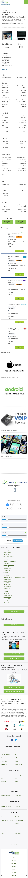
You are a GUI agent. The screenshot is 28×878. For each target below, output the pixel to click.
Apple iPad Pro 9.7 (8, 570)
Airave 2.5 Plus (7, 566)
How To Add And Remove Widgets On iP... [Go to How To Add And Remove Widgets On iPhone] (9, 377)
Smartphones (4, 817)
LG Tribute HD (7, 591)
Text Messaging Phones (19, 822)
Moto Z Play (6, 602)
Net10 (16, 761)
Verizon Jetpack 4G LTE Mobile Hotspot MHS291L (15, 577)
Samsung (3, 785)
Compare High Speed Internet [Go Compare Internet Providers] (14, 691)
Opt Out (14, 875)
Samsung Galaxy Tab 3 (9, 565)
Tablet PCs (18, 795)
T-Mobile (17, 757)
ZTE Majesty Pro (7, 586)
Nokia (16, 781)
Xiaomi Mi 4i (6, 582)
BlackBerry (18, 775)
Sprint (2, 757)
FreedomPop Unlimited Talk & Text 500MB (14, 305)
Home (14, 857)
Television (17, 806)
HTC (2, 778)
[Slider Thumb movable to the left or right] (7, 520)
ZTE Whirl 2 (6, 590)
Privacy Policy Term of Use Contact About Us (14, 865)
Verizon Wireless (5, 754)
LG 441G (6, 573)
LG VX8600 (6, 600)
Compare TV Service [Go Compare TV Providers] (14, 687)
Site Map (14, 872)
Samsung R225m (7, 568)
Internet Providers (6, 806)
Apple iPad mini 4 (7, 597)
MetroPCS (4, 764)
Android (3, 833)
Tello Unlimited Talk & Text (13, 257)
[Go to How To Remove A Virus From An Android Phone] (14, 392)
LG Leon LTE (6, 558)
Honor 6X (6, 559)
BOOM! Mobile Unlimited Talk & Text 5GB (13, 330)
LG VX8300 (6, 563)
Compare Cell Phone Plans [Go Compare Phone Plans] (14, 654)
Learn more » (5, 69)
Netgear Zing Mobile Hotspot (10, 561)
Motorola (3, 781)
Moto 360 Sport (7, 593)
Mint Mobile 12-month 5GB (13, 233)
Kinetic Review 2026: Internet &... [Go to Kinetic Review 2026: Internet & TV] (8, 470)
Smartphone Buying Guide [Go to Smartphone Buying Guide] (6, 456)
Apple (2, 775)
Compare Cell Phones (5, 4)
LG (16, 778)
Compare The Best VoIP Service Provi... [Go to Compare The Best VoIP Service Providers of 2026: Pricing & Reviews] (9, 430)
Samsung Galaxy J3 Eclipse (10, 598)
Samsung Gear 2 (7, 581)
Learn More (13, 611)
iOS (2, 837)
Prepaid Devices (19, 817)
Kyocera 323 (6, 550)
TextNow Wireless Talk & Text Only (14, 281)
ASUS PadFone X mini (9, 556)
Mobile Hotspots (5, 795)
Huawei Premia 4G (8, 595)
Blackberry (18, 833)
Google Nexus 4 (7, 552)
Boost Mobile (18, 764)
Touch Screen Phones (7, 820)
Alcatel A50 (6, 554)
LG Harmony (6, 575)
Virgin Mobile (4, 761)
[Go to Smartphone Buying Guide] (14, 444)
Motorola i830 (7, 584)
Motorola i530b (7, 588)
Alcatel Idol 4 (6, 572)
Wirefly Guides (14, 844)
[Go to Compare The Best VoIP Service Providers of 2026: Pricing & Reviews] (14, 418)
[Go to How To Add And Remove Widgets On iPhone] (14, 365)
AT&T (16, 754)
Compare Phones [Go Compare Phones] (14, 658)
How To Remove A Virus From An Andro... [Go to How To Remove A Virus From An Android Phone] (9, 403)
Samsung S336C (7, 579)
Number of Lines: (14, 501)
